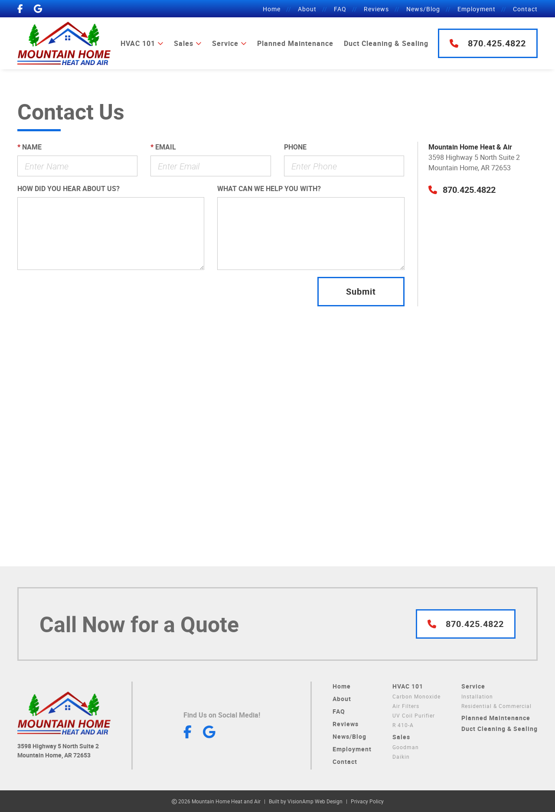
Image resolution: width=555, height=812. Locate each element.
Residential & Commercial (496, 705)
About (307, 9)
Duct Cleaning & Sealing (386, 43)
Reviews (376, 9)
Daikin (401, 756)
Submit (361, 291)
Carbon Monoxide (416, 696)
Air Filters (405, 705)
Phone (295, 147)
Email (163, 147)
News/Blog (423, 9)
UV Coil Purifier (413, 715)
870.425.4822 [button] (488, 43)
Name (29, 147)
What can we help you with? (269, 188)
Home (272, 9)
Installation (477, 696)
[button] (462, 189)
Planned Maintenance (295, 43)
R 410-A (403, 724)
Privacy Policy (367, 801)
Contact (525, 9)
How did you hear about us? (68, 188)
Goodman (405, 747)
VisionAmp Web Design (315, 801)
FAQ (340, 9)
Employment (476, 9)
